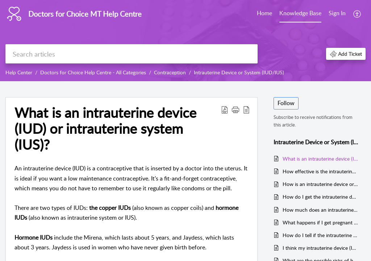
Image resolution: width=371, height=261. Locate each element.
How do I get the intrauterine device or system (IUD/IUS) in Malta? (320, 196)
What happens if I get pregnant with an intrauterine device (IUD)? (320, 222)
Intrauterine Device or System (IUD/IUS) (239, 72)
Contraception (170, 72)
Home (264, 13)
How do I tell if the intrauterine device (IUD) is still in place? (320, 235)
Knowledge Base (300, 13)
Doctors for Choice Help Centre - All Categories (93, 72)
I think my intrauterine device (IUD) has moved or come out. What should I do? (320, 247)
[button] (357, 13)
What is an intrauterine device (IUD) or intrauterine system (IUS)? (320, 158)
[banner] (185, 40)
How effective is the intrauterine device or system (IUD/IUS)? (320, 171)
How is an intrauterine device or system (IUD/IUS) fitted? (320, 184)
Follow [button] (286, 103)
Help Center (18, 72)
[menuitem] (264, 13)
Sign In (337, 13)
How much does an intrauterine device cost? (320, 209)
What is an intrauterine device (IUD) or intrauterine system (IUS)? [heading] (105, 128)
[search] (131, 53)
